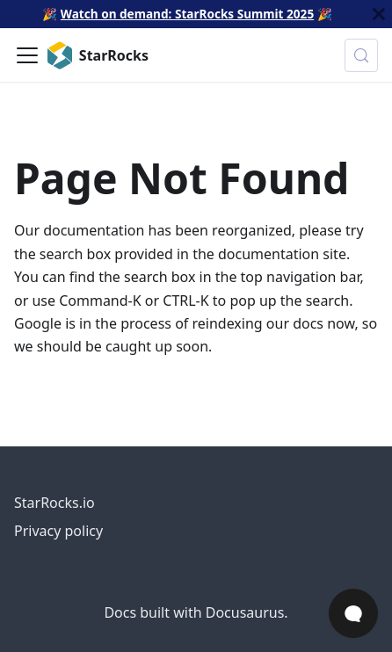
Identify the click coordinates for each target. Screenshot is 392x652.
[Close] (379, 14)
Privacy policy (58, 530)
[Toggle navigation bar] (27, 55)
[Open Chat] (353, 613)
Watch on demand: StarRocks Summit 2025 (187, 13)
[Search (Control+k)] (361, 55)
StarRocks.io (54, 502)
